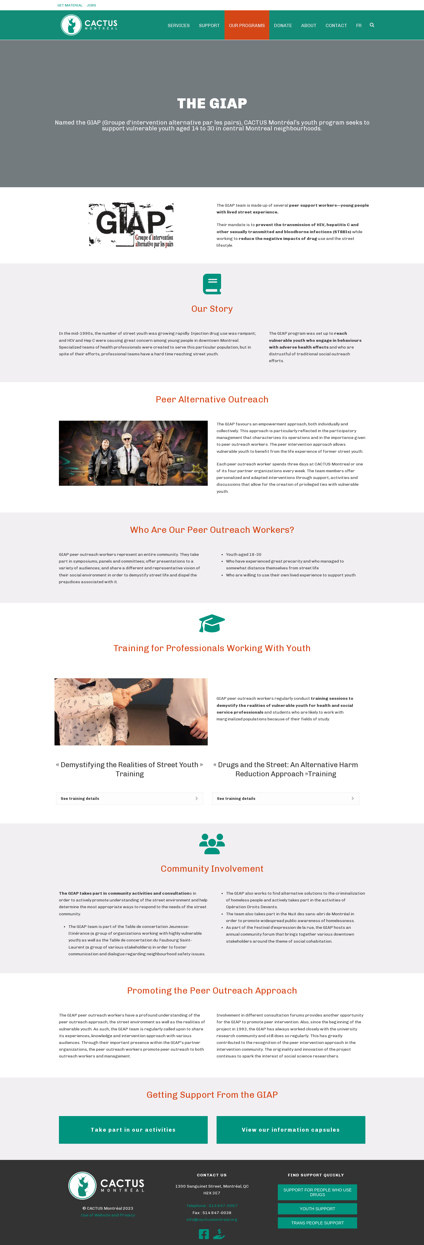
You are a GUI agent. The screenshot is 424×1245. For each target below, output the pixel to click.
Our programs (247, 25)
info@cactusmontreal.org (211, 1219)
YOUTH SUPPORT (317, 1208)
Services (179, 25)
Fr (359, 25)
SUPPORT (209, 25)
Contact (336, 25)
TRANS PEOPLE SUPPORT (317, 1223)
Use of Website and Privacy (108, 1215)
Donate (283, 25)
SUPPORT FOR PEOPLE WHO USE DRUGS (317, 1192)
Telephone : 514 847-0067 (212, 1205)
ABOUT (308, 25)
